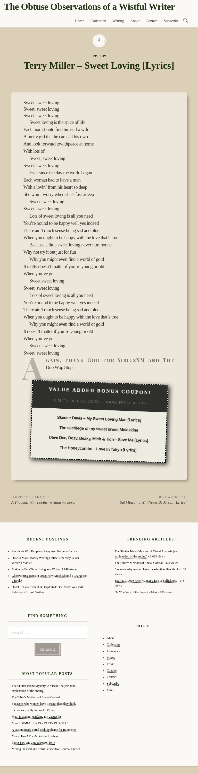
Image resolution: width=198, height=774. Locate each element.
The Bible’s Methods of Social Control (36, 697)
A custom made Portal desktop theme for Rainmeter (44, 730)
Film (110, 690)
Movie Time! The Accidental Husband (35, 736)
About (135, 21)
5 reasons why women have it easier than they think (44, 704)
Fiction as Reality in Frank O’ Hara (33, 710)
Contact (152, 21)
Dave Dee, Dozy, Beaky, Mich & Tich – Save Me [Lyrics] (98, 439)
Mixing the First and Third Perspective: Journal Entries (46, 749)
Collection (98, 21)
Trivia (110, 664)
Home (79, 21)
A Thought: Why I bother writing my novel (55, 499)
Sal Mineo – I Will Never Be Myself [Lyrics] (143, 499)
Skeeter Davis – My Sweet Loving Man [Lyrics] (99, 418)
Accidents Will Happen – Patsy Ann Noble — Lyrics (44, 551)
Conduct (112, 670)
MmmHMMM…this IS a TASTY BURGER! (40, 723)
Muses (111, 657)
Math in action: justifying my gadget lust (37, 716)
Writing (118, 21)
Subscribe (171, 21)
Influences (113, 651)
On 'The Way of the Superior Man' (136, 592)
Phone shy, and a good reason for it (33, 742)
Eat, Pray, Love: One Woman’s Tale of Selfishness (146, 580)
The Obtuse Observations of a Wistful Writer (89, 7)
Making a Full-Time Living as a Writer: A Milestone (44, 569)
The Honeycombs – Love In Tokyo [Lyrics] (98, 448)
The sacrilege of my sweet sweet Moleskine (98, 429)
